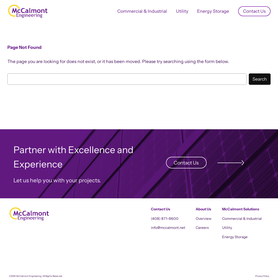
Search (259, 79)
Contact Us (186, 163)
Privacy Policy (262, 276)
